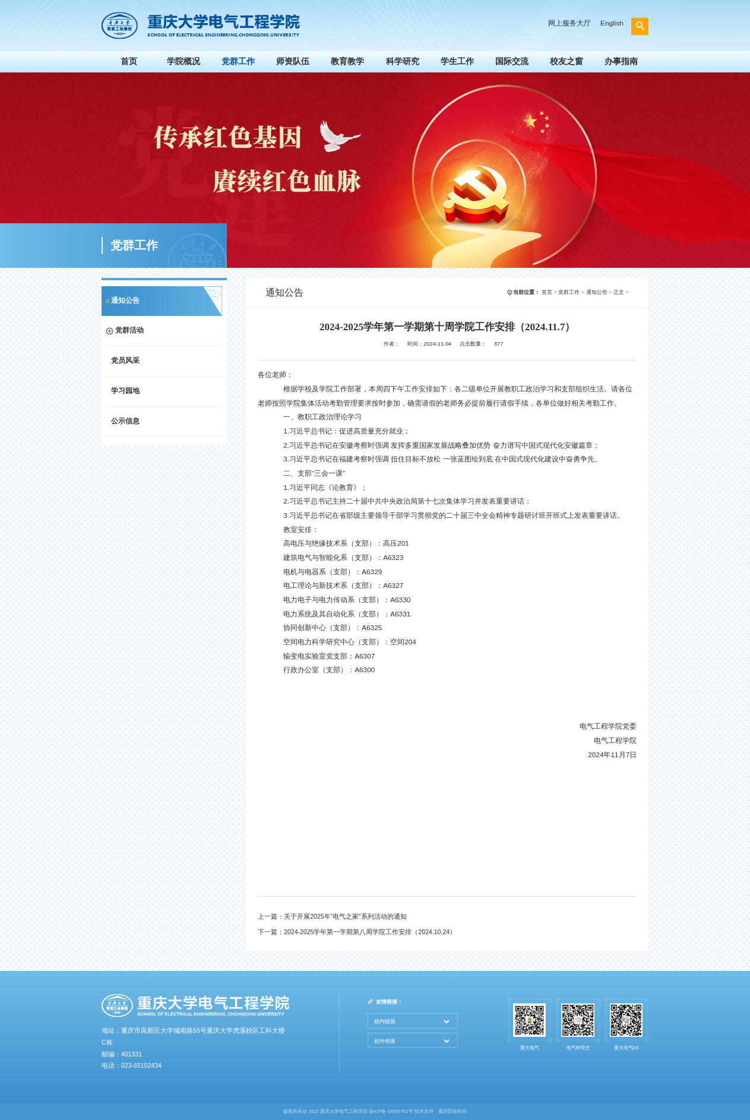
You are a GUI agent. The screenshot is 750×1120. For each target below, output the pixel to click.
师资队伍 (292, 61)
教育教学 (347, 61)
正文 (618, 292)
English (612, 23)
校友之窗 (566, 61)
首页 (129, 61)
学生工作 (457, 61)
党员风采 (125, 360)
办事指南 (621, 61)
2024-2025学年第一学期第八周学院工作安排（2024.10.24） (370, 931)
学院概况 (183, 61)
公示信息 (125, 421)
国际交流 (512, 61)
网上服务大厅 (569, 23)
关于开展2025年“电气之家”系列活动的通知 (345, 916)
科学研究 (402, 61)
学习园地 (125, 391)
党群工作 (238, 61)
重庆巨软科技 (452, 1111)
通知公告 (125, 300)
